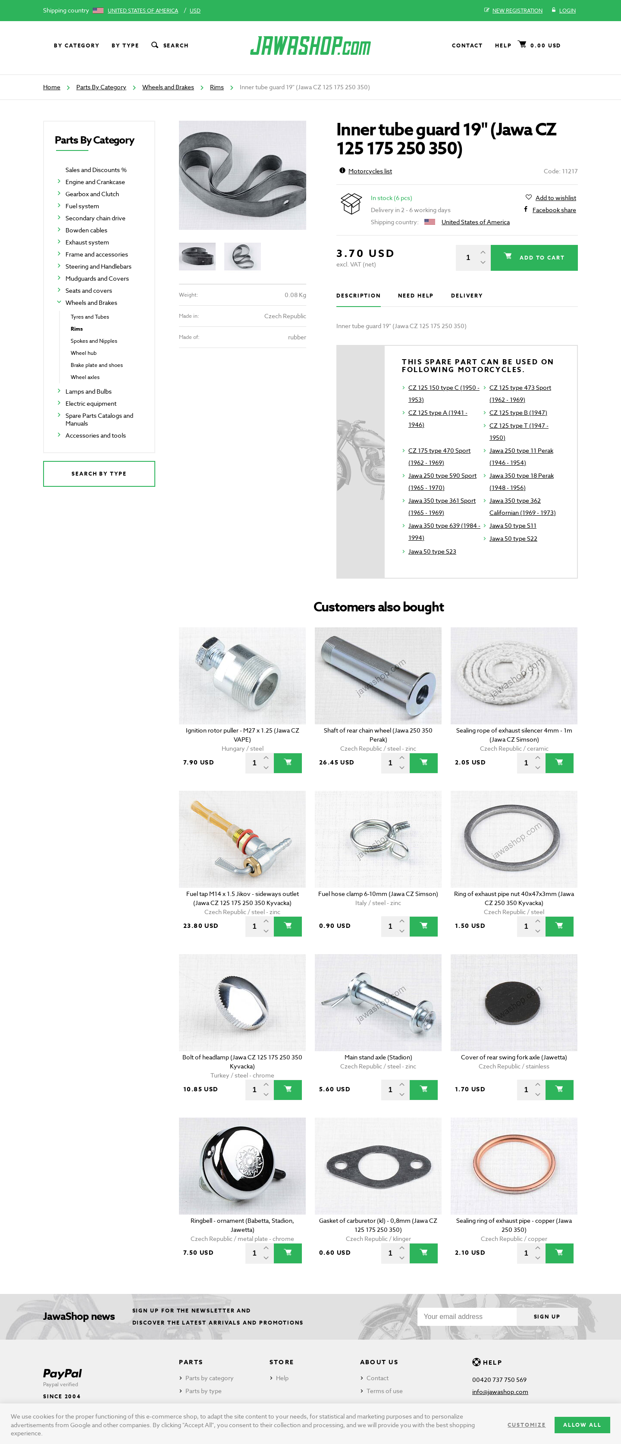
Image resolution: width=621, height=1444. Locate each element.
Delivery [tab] (467, 295)
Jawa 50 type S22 (513, 538)
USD (195, 10)
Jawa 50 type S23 (432, 551)
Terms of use (385, 1391)
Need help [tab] (416, 295)
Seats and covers (89, 290)
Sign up (547, 1316)
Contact (467, 45)
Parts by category (209, 1378)
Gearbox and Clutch (92, 194)
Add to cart (541, 257)
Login (563, 11)
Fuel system (82, 206)
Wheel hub (84, 353)
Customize (527, 1424)
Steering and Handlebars (99, 266)
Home (51, 87)
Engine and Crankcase (95, 182)
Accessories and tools (96, 435)
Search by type (99, 473)
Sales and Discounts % (96, 170)
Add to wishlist (556, 198)
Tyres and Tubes (90, 316)
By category (77, 45)
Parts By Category (101, 87)
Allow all (582, 1424)
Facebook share (554, 210)
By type (125, 45)
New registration (513, 11)
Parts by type (203, 1391)
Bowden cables (86, 230)
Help (503, 45)
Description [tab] (358, 295)
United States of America (143, 10)
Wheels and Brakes (168, 87)
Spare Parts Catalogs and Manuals (99, 419)
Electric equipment (91, 403)
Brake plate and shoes (97, 365)
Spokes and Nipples (94, 341)
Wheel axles (85, 377)
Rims (217, 87)
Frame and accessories (97, 254)
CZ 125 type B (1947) (518, 412)
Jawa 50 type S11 (512, 525)
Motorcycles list (365, 171)
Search (169, 46)
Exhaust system (87, 242)
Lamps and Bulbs (89, 391)
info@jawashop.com (500, 1392)
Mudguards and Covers (97, 278)
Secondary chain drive (95, 218)
